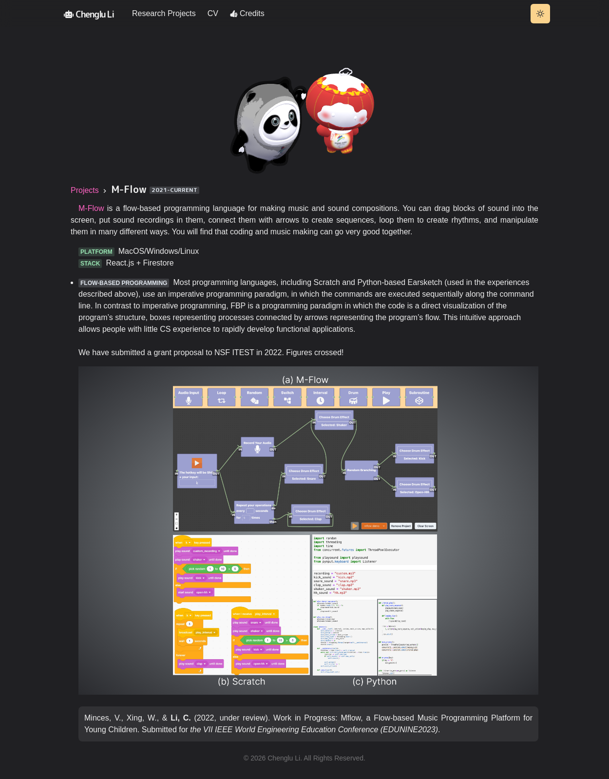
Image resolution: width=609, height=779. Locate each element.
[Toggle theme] (540, 13)
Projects (85, 191)
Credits (247, 13)
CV (213, 13)
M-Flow (91, 209)
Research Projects (164, 13)
